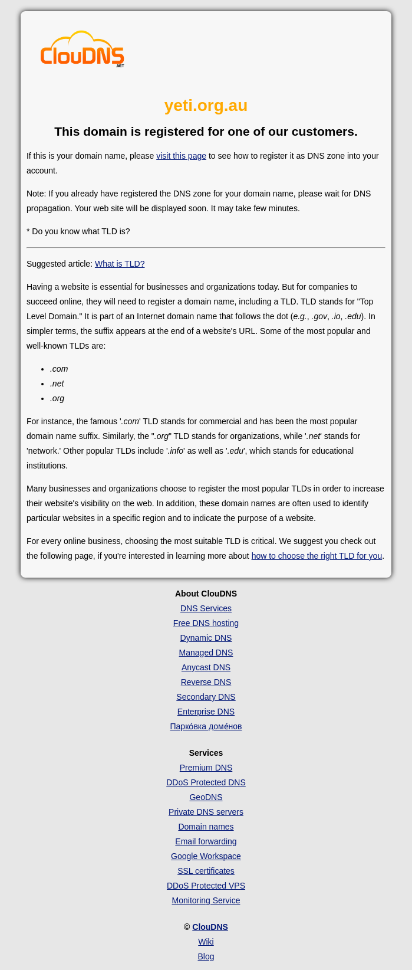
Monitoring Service (206, 900)
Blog (205, 956)
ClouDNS (210, 927)
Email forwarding (205, 841)
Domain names (205, 826)
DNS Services (206, 608)
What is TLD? (120, 263)
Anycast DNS (206, 667)
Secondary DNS (205, 697)
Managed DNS (206, 652)
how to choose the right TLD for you (317, 556)
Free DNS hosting (206, 623)
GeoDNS (205, 797)
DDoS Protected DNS (206, 782)
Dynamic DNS (206, 638)
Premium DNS (206, 767)
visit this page (181, 155)
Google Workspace (206, 856)
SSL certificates (206, 871)
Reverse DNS (206, 682)
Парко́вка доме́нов (206, 726)
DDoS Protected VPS (206, 885)
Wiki (205, 941)
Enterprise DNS (206, 711)
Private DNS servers (206, 812)
